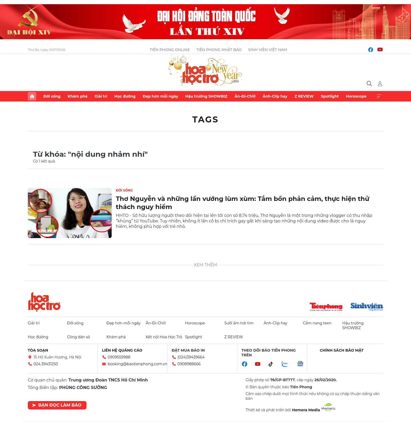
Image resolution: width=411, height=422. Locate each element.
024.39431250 (46, 364)
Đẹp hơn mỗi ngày (160, 96)
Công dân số (78, 337)
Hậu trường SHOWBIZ (206, 96)
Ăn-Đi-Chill (245, 96)
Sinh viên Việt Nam (267, 49)
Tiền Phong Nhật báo (219, 49)
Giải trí (101, 96)
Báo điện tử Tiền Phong (205, 70)
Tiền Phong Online (170, 49)
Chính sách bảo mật (342, 350)
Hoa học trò (44, 301)
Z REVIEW (304, 96)
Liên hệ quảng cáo (122, 350)
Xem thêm (379, 96)
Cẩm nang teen (317, 323)
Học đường (125, 96)
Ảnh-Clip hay (275, 96)
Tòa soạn (38, 350)
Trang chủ (32, 96)
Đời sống (51, 96)
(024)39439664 (191, 357)
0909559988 (119, 357)
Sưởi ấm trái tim (239, 323)
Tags (205, 119)
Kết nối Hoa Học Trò (164, 337)
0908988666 (189, 364)
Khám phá (77, 96)
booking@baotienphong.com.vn (137, 364)
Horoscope (356, 96)
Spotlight (330, 96)
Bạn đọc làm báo (57, 405)
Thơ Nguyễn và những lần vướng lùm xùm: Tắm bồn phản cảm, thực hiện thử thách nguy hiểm (242, 203)
